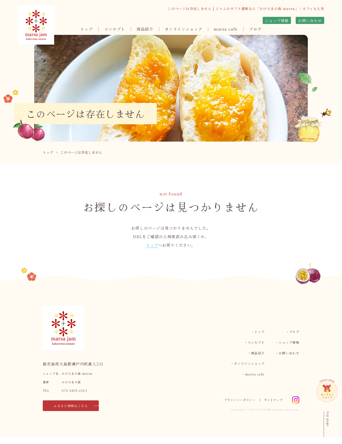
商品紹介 (145, 29)
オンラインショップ (183, 29)
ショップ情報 (277, 20)
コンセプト (114, 29)
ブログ (255, 29)
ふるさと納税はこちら (68, 412)
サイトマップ (273, 406)
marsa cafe (226, 29)
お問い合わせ (310, 20)
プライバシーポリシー (236, 406)
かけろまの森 (263, 416)
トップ (86, 29)
